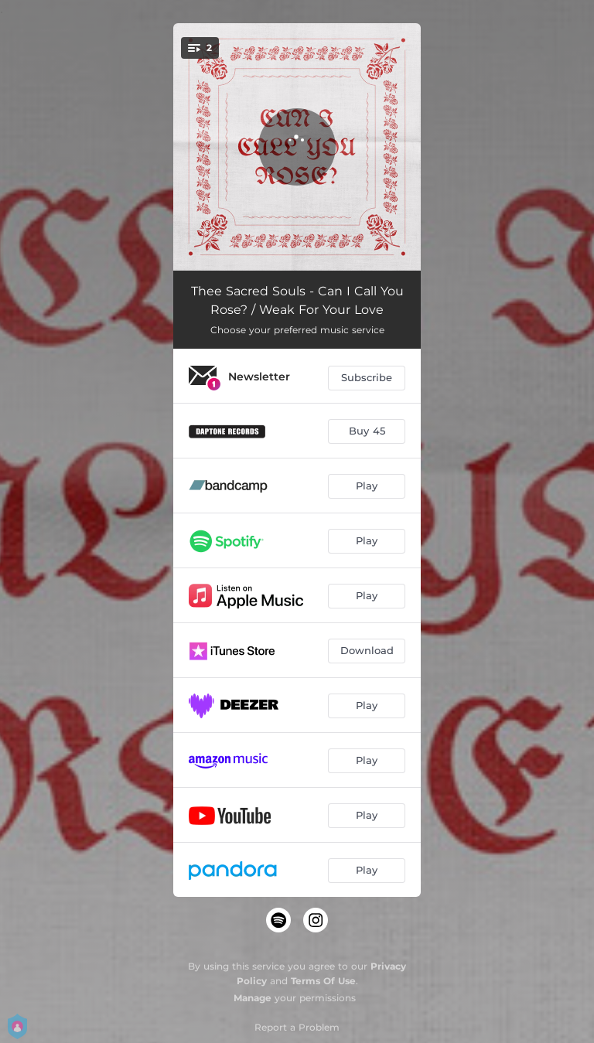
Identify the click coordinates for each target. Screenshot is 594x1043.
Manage (252, 998)
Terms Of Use (323, 981)
